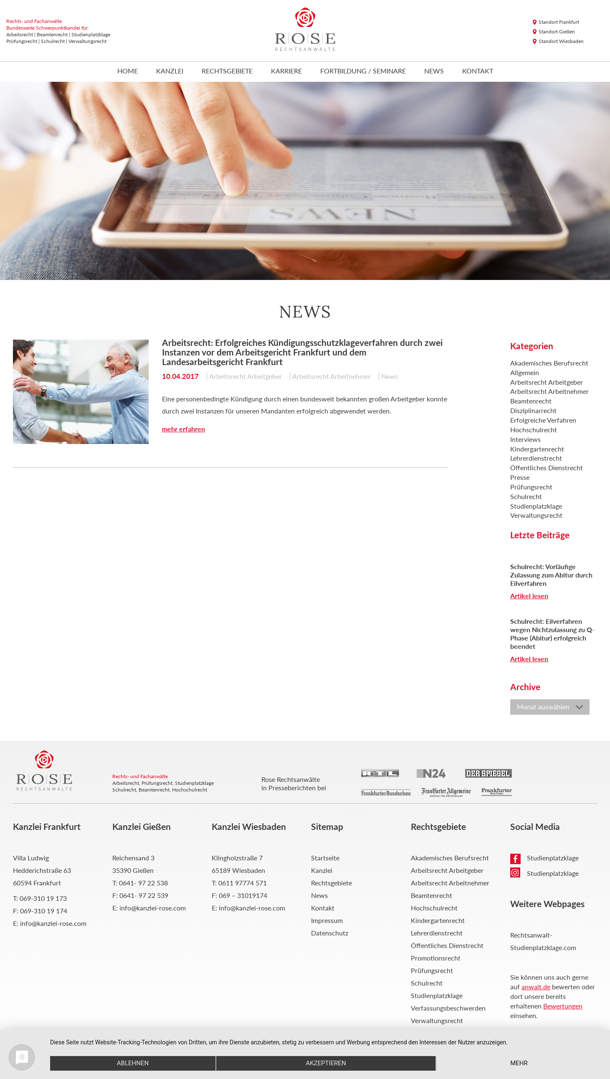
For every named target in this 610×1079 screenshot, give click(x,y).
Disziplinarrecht (533, 410)
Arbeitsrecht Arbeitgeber (245, 376)
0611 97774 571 (242, 883)
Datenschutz (329, 933)
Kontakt (477, 71)
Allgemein (524, 372)
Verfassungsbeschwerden (448, 1008)
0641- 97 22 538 (143, 883)
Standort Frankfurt (559, 22)
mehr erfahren (183, 429)
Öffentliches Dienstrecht (546, 467)
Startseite (325, 858)
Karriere (286, 71)
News (434, 71)
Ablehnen (132, 1063)
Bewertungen (562, 1006)
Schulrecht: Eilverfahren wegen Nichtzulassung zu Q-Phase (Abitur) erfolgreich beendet (552, 633)
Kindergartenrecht (537, 449)
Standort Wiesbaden (561, 41)
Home (127, 71)
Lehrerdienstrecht (536, 458)
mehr (519, 1063)
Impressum (327, 920)
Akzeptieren (326, 1063)
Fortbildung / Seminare (363, 71)
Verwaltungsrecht (536, 515)
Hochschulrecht (533, 430)
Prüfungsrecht (531, 487)
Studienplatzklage (536, 506)
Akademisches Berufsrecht (549, 363)
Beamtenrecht (531, 401)
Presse (519, 477)
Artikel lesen (529, 596)
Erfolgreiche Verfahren (543, 420)
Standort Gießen (557, 31)
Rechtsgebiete (227, 71)
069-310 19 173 (43, 898)
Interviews (525, 439)
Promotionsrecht (436, 958)
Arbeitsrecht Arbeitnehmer (331, 376)
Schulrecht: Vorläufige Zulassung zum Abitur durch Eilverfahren (551, 574)
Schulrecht (526, 496)
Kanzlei (169, 71)
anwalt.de (535, 987)
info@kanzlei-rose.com (53, 923)
